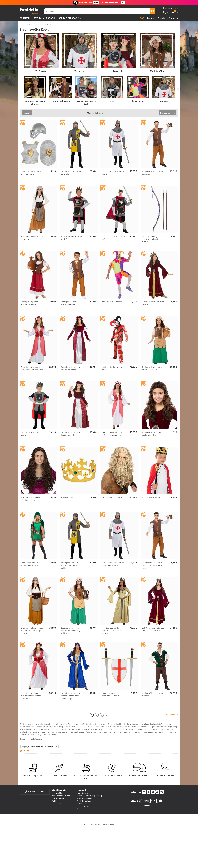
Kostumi (37, 18)
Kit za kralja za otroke (151, 497)
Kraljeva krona (67, 497)
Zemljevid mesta (83, 806)
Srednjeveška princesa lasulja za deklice (151, 433)
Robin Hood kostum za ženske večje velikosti (30, 563)
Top (142, 18)
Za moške (79, 71)
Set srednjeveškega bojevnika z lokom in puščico (150, 239)
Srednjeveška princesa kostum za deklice (70, 433)
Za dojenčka (157, 71)
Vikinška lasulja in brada (112, 497)
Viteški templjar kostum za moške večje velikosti (113, 563)
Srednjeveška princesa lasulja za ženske (30, 498)
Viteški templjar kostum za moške (113, 172)
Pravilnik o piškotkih (84, 801)
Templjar (163, 101)
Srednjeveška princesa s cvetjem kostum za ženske (112, 433)
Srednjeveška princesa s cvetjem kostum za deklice (32, 368)
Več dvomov (56, 803)
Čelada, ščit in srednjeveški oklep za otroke (32, 172)
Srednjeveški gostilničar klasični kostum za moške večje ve (152, 565)
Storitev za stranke (34, 791)
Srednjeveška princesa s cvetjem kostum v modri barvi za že (31, 696)
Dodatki (50, 18)
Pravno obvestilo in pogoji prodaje (90, 796)
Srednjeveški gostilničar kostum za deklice (31, 303)
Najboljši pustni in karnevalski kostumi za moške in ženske (40, 747)
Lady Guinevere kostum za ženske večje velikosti (153, 629)
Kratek (26, 113)
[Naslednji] (107, 715)
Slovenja (80, 809)
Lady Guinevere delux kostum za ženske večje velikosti (111, 630)
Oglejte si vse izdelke (169, 714)
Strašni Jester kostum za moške (112, 368)
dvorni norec (138, 101)
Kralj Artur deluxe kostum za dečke (72, 237)
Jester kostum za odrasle (112, 302)
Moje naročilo (57, 793)
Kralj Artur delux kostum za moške (113, 237)
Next (178, 89)
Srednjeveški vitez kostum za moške (72, 172)
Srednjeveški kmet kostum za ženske (32, 237)
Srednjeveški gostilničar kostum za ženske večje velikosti (71, 630)
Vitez (112, 101)
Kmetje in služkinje (60, 101)
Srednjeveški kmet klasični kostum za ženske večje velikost (32, 630)
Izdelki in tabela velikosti (61, 796)
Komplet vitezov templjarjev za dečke (110, 694)
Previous (20, 89)
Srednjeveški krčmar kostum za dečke (69, 303)
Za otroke (118, 71)
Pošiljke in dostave (58, 798)
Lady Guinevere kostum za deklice (153, 303)
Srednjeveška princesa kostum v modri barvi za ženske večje (71, 696)
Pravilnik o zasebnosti (85, 798)
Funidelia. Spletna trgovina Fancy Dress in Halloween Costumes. (29, 11)
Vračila (54, 801)
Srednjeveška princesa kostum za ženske (70, 368)
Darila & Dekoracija (69, 18)
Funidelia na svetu (83, 793)
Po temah (25, 18)
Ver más (25, 750)
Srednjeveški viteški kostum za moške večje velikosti (71, 565)
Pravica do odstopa (84, 803)
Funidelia (23, 25)
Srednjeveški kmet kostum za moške (153, 172)
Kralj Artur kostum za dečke (30, 433)
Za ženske (41, 71)
